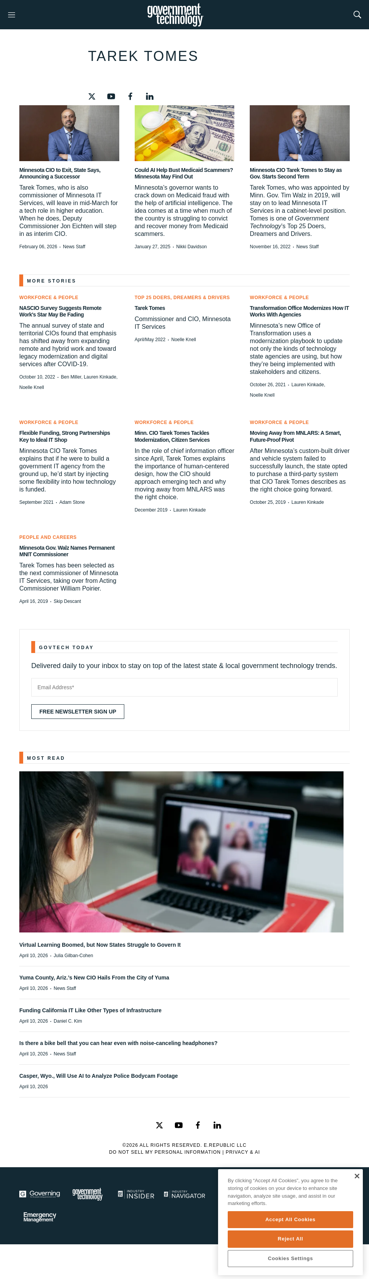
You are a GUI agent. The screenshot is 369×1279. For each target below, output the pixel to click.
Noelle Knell (31, 387)
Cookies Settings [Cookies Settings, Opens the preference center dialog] (290, 1258)
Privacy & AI (243, 1152)
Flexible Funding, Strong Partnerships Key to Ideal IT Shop (64, 436)
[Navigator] (184, 1194)
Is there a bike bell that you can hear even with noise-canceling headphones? (118, 1043)
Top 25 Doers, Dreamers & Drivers (182, 297)
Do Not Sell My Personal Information (165, 1152)
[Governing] (39, 1194)
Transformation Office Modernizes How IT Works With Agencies (299, 311)
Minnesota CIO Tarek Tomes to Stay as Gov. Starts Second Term (296, 173)
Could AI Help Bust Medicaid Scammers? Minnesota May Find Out (184, 173)
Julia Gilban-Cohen (73, 955)
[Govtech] (88, 1194)
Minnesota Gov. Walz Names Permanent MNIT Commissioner (67, 551)
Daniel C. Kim (68, 1021)
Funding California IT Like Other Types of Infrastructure (90, 1010)
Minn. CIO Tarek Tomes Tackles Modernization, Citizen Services (172, 436)
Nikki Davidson (191, 246)
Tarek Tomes (150, 308)
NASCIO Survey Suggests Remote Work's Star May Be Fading (60, 311)
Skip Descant (67, 601)
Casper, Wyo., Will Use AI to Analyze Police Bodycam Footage (98, 1076)
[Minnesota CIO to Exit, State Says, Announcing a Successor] (69, 133)
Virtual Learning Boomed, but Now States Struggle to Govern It (100, 945)
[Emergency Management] (39, 1217)
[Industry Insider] (136, 1194)
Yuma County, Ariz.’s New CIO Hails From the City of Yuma (94, 977)
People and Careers (48, 537)
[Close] (357, 1176)
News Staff (74, 246)
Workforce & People (48, 297)
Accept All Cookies (290, 1219)
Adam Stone (72, 502)
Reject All (290, 1239)
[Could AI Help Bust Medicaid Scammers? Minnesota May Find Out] (185, 133)
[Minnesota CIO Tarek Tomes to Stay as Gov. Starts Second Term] (300, 133)
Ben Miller (71, 377)
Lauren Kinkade (100, 377)
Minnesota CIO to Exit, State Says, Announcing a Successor (59, 173)
